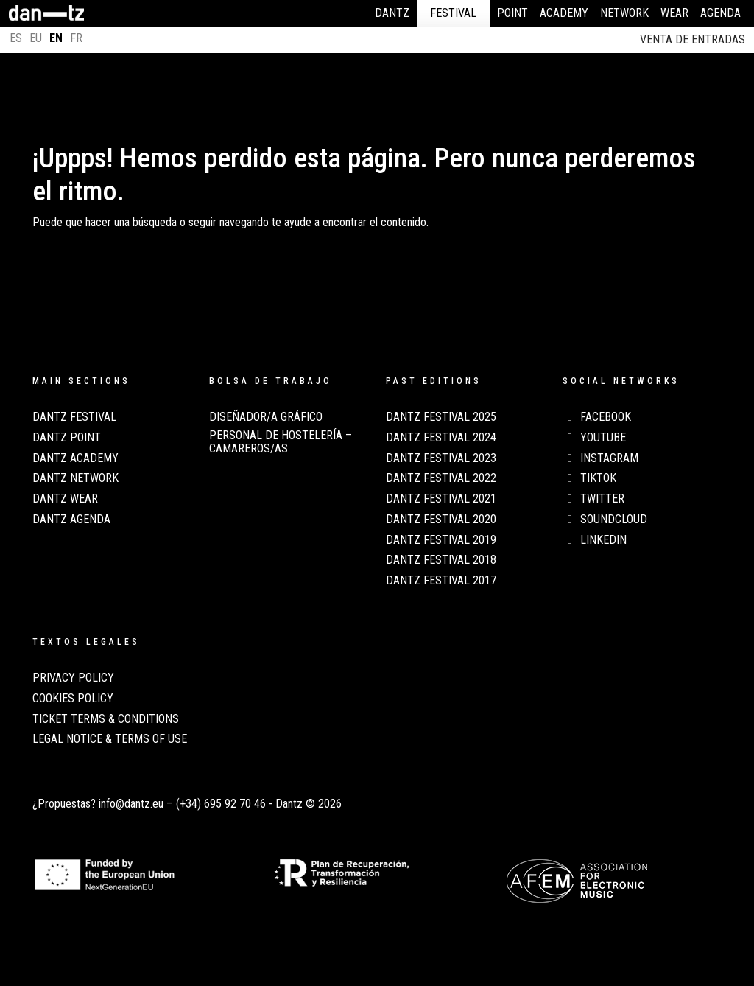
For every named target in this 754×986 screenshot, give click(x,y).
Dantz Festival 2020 (441, 519)
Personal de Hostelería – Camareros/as (280, 442)
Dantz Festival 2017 (441, 580)
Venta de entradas (692, 39)
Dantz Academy (75, 458)
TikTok (589, 478)
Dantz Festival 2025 (441, 417)
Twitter (593, 499)
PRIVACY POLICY (73, 678)
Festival (453, 13)
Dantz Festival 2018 (441, 560)
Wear (674, 13)
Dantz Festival (74, 417)
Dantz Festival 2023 (441, 458)
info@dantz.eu (131, 804)
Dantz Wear (65, 499)
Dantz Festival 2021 (441, 499)
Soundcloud (605, 519)
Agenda (720, 13)
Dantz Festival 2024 (441, 437)
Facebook (597, 417)
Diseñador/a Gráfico (266, 417)
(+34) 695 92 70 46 (221, 804)
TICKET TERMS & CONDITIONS (105, 719)
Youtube (594, 437)
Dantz (392, 13)
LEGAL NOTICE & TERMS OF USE (109, 739)
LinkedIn (595, 540)
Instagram (600, 458)
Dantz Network (75, 478)
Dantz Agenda (71, 519)
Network (624, 13)
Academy (564, 13)
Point (512, 13)
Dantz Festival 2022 (441, 478)
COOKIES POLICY (72, 698)
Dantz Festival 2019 (441, 540)
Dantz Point (66, 437)
